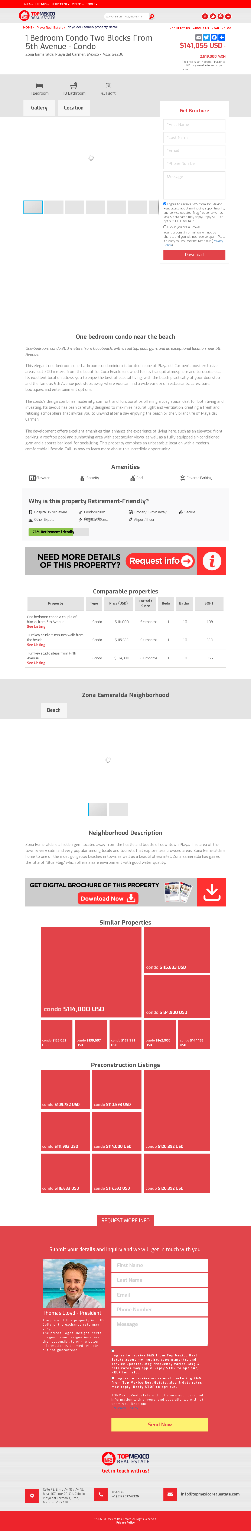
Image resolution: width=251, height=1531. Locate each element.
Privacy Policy (125, 1522)
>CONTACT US (180, 28)
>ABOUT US (200, 28)
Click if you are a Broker (181, 227)
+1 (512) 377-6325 (125, 1496)
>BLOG (226, 28)
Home (27, 27)
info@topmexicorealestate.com (210, 1494)
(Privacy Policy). (126, 1408)
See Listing (36, 626)
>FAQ (215, 28)
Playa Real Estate (50, 27)
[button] (154, 120)
